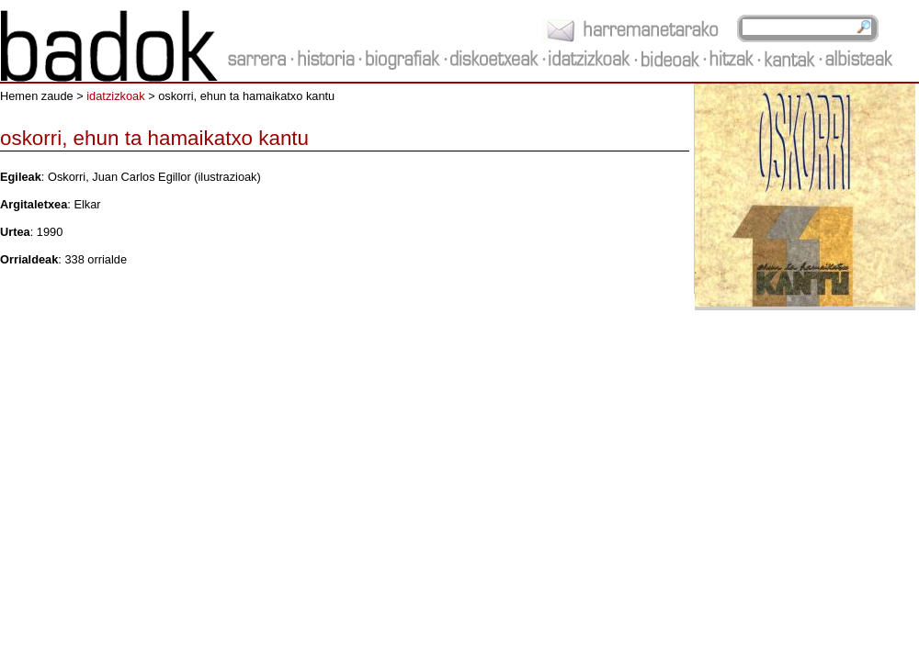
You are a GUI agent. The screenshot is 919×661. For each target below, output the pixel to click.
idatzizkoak (115, 96)
